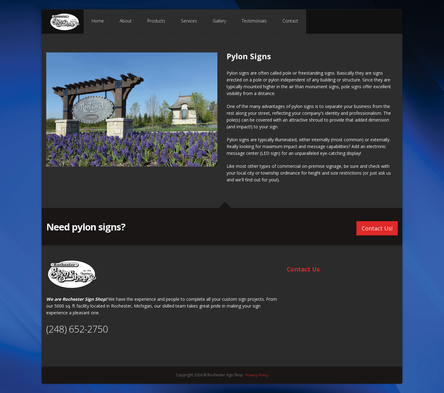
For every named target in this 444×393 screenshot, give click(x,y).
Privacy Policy (257, 375)
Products (156, 21)
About (126, 21)
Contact (290, 21)
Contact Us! (377, 227)
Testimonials (254, 21)
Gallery (219, 21)
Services (189, 21)
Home (98, 21)
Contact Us (303, 269)
